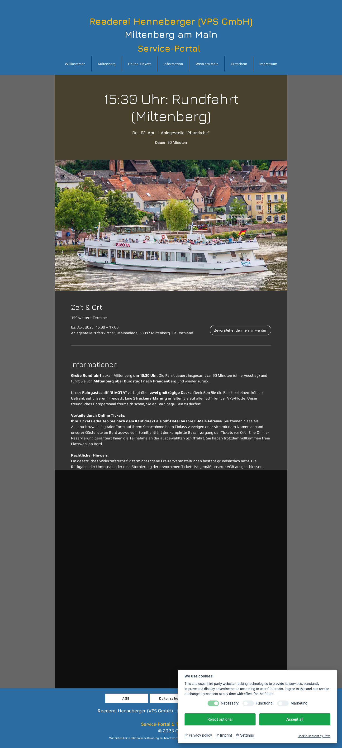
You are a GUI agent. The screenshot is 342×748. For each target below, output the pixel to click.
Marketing (298, 703)
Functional (264, 703)
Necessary (230, 703)
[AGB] (126, 698)
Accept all (294, 719)
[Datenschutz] (171, 698)
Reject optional (220, 719)
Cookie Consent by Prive (314, 736)
